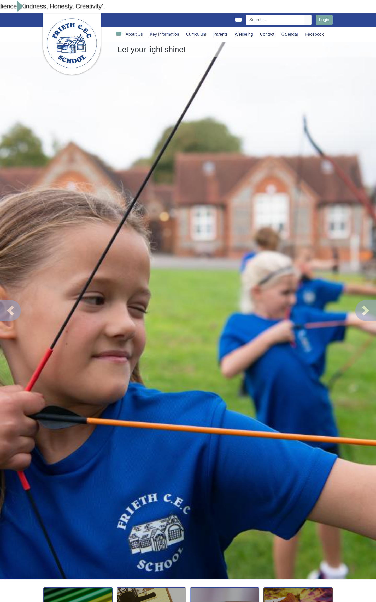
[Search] (275, 20)
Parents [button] (220, 34)
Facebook (314, 34)
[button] (10, 310)
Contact (267, 34)
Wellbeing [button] (244, 34)
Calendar (289, 34)
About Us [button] (134, 34)
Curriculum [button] (196, 34)
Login (324, 19)
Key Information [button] (164, 34)
